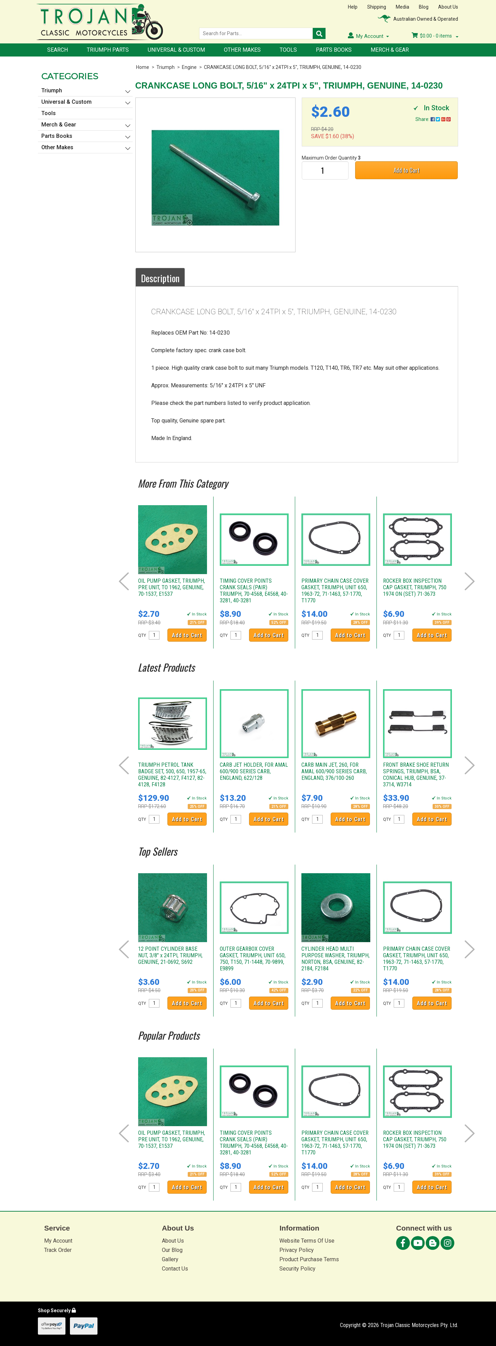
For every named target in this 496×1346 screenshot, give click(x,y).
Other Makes (242, 50)
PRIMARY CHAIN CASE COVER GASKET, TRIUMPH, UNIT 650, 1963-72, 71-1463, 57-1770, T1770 (335, 591)
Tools (288, 50)
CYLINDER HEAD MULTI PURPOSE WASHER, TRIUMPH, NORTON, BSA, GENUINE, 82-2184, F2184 (335, 959)
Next (470, 581)
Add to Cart (407, 170)
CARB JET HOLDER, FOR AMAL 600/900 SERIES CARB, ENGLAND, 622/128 (254, 771)
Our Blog (172, 1250)
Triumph (165, 67)
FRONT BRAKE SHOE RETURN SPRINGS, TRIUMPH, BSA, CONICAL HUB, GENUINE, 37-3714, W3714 (416, 775)
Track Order (58, 1250)
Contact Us (175, 1268)
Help (353, 7)
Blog (423, 7)
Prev (124, 581)
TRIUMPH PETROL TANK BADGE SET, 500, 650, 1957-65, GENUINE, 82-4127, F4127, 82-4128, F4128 (172, 775)
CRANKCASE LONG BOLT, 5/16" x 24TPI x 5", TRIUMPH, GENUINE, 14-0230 (282, 67)
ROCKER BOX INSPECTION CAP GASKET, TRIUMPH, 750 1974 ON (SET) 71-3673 (414, 587)
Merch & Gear (390, 50)
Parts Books (334, 50)
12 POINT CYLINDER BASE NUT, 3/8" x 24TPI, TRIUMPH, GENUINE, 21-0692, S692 (170, 955)
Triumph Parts (108, 50)
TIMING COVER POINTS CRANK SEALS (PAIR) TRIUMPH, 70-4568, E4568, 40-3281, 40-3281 (254, 591)
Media (402, 7)
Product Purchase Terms (309, 1259)
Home (142, 67)
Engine (189, 67)
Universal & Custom (176, 50)
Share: (433, 119)
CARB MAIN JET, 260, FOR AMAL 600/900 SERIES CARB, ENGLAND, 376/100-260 (334, 771)
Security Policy (297, 1268)
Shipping (376, 7)
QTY (142, 635)
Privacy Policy (296, 1250)
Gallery (170, 1259)
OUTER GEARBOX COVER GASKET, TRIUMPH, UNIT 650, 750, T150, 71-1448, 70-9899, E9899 (253, 959)
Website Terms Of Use (306, 1240)
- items (435, 35)
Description (160, 278)
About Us (448, 7)
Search (57, 50)
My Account (58, 1240)
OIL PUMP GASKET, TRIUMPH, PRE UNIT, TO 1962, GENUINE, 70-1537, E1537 (171, 587)
